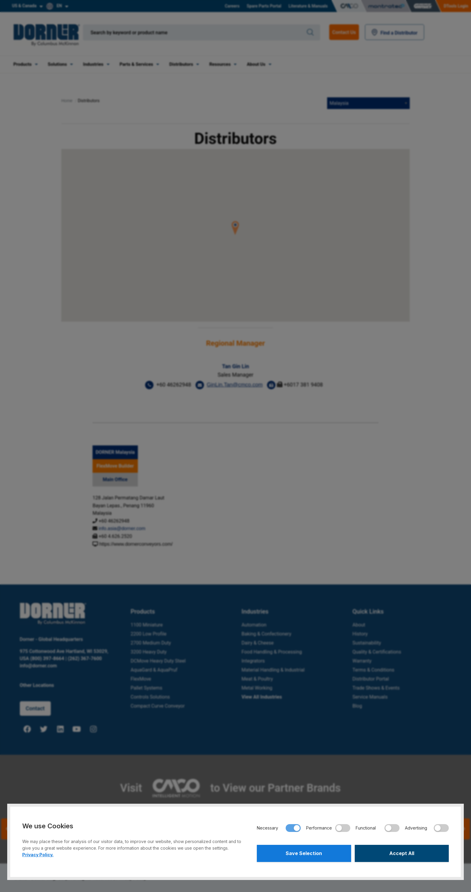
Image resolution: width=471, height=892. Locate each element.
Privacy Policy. (37, 854)
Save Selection (304, 853)
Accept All (401, 853)
